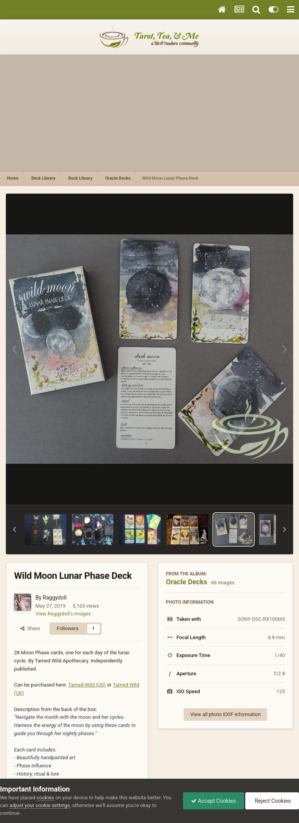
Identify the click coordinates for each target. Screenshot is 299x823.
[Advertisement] (149, 112)
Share (30, 628)
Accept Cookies (213, 801)
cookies (45, 797)
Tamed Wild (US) (87, 685)
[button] (14, 529)
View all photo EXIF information (225, 714)
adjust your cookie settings (39, 805)
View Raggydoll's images (63, 614)
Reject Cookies (272, 801)
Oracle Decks (186, 582)
